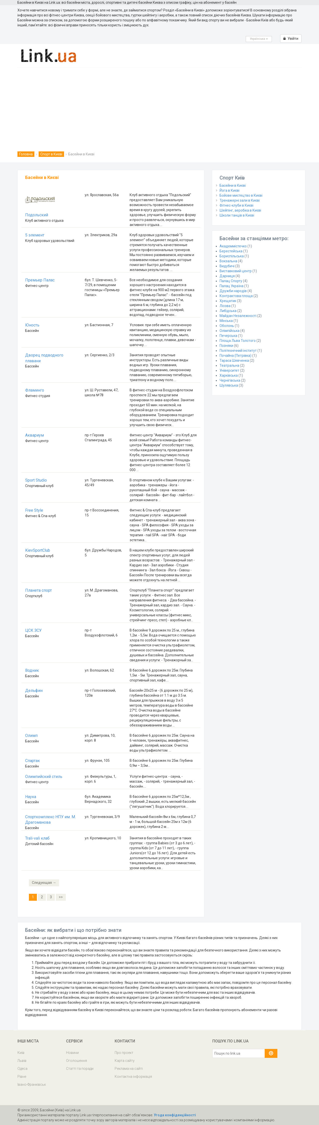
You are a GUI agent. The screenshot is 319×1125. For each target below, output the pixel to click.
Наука (30, 796)
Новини (72, 1053)
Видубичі (227, 266)
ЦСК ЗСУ (33, 630)
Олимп (31, 735)
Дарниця (227, 276)
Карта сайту (125, 1061)
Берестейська (231, 251)
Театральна (229, 365)
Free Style (34, 510)
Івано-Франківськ (31, 1084)
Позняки (226, 346)
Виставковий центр (236, 271)
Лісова (225, 306)
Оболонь (227, 326)
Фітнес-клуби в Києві (236, 205)
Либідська (228, 311)
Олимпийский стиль (43, 776)
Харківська (229, 375)
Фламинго (34, 390)
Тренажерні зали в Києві (240, 200)
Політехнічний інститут (238, 351)
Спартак (32, 760)
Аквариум (34, 435)
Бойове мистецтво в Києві (241, 195)
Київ (20, 1053)
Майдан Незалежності (238, 316)
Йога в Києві (229, 190)
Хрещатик (228, 301)
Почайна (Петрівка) (235, 356)
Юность (32, 325)
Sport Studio (36, 480)
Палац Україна (231, 286)
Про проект (124, 1053)
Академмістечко (233, 246)
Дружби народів (233, 291)
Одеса (22, 1069)
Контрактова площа (236, 296)
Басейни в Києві (233, 185)
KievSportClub (37, 550)
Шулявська (229, 385)
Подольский (36, 215)
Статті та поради (79, 1069)
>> (61, 897)
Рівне (21, 1077)
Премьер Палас (40, 280)
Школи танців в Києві (237, 215)
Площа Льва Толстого (238, 341)
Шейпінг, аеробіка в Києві (240, 210)
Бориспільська (232, 256)
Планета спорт (38, 590)
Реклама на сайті (129, 1069)
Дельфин (34, 690)
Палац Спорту (231, 281)
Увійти (290, 39)
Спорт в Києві (51, 154)
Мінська (226, 321)
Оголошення (76, 1061)
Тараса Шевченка (234, 360)
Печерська (228, 336)
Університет (229, 370)
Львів (21, 1061)
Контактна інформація (133, 1077)
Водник (32, 670)
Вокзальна (228, 261)
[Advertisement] (159, 105)
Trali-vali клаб (37, 838)
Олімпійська (229, 331)
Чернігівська (230, 380)
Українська (259, 39)
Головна (26, 154)
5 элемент (34, 235)
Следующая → (44, 883)
